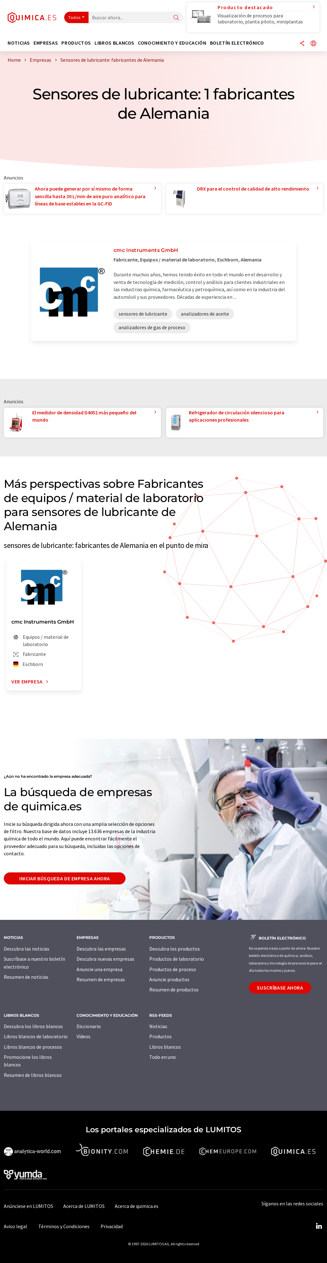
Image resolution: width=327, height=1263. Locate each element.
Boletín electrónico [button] (237, 43)
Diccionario (89, 1026)
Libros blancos (165, 1047)
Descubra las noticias (26, 949)
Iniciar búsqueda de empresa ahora (64, 878)
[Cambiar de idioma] (313, 43)
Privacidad (112, 1226)
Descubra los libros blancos (33, 1026)
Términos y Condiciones (63, 1226)
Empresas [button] (46, 43)
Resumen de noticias (26, 977)
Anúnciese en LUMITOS (28, 1206)
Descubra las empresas (101, 949)
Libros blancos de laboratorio (36, 1036)
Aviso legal (15, 1226)
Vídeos (83, 1036)
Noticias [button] (19, 43)
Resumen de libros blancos (33, 1075)
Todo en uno (162, 1057)
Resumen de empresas (101, 979)
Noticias (158, 1026)
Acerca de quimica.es (136, 1206)
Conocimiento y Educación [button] (172, 43)
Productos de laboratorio (176, 959)
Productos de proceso (172, 969)
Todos (74, 17)
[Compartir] (302, 43)
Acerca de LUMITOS (84, 1206)
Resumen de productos (174, 989)
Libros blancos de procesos (33, 1047)
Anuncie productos (169, 979)
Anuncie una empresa (99, 969)
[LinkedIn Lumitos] (318, 1226)
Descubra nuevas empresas (105, 959)
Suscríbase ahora (280, 987)
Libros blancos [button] (114, 43)
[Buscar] (176, 18)
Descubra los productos (174, 949)
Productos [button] (76, 43)
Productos (160, 1036)
